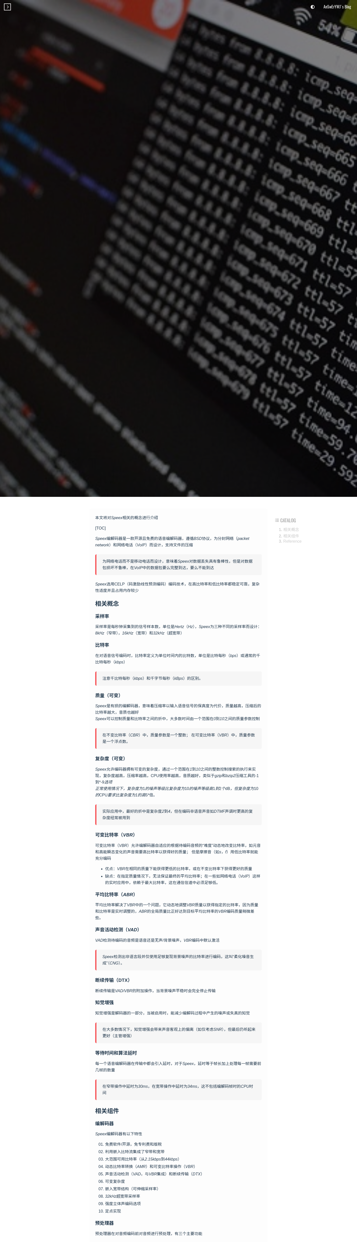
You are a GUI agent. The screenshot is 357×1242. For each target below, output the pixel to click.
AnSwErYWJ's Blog (337, 7)
